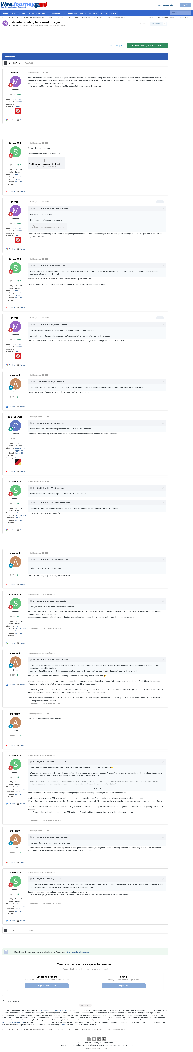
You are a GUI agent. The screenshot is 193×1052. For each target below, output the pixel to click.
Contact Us (73, 1045)
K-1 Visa (18, 99)
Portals (13, 13)
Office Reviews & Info (38, 13)
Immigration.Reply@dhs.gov (13, 1022)
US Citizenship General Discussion (51, 25)
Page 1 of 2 (30, 63)
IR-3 (16, 174)
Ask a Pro (93, 13)
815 (12, 397)
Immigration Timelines (77, 13)
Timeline (12, 120)
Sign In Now (123, 986)
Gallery (104, 13)
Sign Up (186, 5)
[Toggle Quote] (31, 209)
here (64, 1025)
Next (14, 63)
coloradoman (15, 417)
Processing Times (58, 13)
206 (12, 165)
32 (19, 438)
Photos (22, 120)
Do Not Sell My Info (100, 1045)
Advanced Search (183, 17)
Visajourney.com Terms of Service (54, 1010)
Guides (22, 13)
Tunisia (17, 106)
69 (13, 438)
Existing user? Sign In (168, 5)
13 (19, 94)
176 (12, 94)
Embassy (18, 101)
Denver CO (19, 453)
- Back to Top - (85, 1005)
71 (19, 165)
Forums (5, 13)
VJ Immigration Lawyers (77, 952)
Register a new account (47, 986)
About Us (129, 1045)
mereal (15, 25)
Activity (113, 13)
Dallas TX (18, 182)
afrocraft (15, 375)
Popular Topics (168, 17)
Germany (18, 458)
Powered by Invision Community (96, 1048)
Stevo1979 (15, 143)
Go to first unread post (114, 45)
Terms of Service (117, 1045)
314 (19, 397)
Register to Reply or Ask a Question (147, 45)
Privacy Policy (85, 1045)
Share (143, 24)
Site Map (63, 1045)
